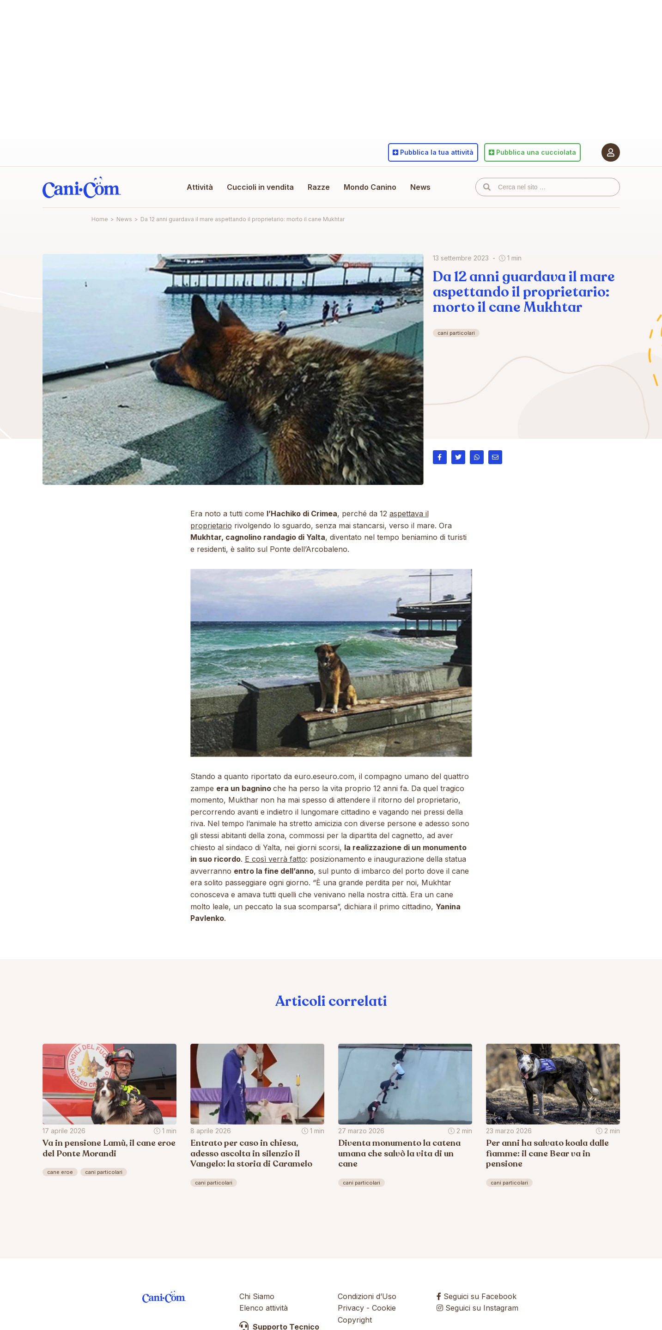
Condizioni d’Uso (367, 1296)
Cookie (384, 1307)
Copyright (355, 1319)
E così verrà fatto (275, 859)
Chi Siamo (256, 1296)
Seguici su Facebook (476, 1296)
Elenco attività (263, 1307)
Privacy (351, 1307)
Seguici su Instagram (477, 1307)
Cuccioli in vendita (260, 187)
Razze (319, 187)
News (420, 187)
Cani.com (82, 187)
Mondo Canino (370, 187)
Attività (200, 187)
